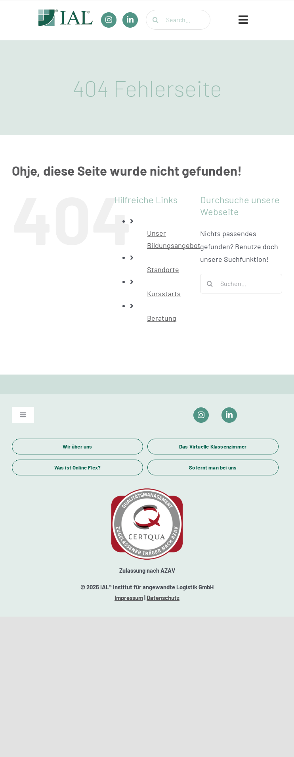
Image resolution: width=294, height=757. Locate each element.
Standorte (163, 269)
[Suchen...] (241, 283)
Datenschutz (163, 597)
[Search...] (178, 20)
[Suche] (156, 20)
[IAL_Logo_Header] (66, 13)
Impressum (129, 597)
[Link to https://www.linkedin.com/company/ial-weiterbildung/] (229, 415)
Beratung (161, 318)
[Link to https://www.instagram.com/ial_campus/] (201, 415)
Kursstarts (164, 293)
